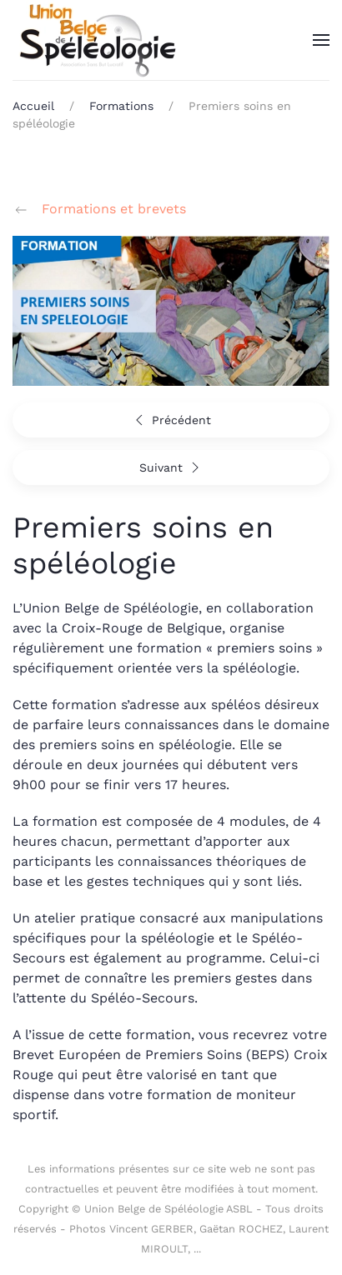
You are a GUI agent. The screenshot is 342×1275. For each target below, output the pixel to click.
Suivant (171, 467)
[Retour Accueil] (96, 40)
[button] (321, 40)
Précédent (171, 420)
